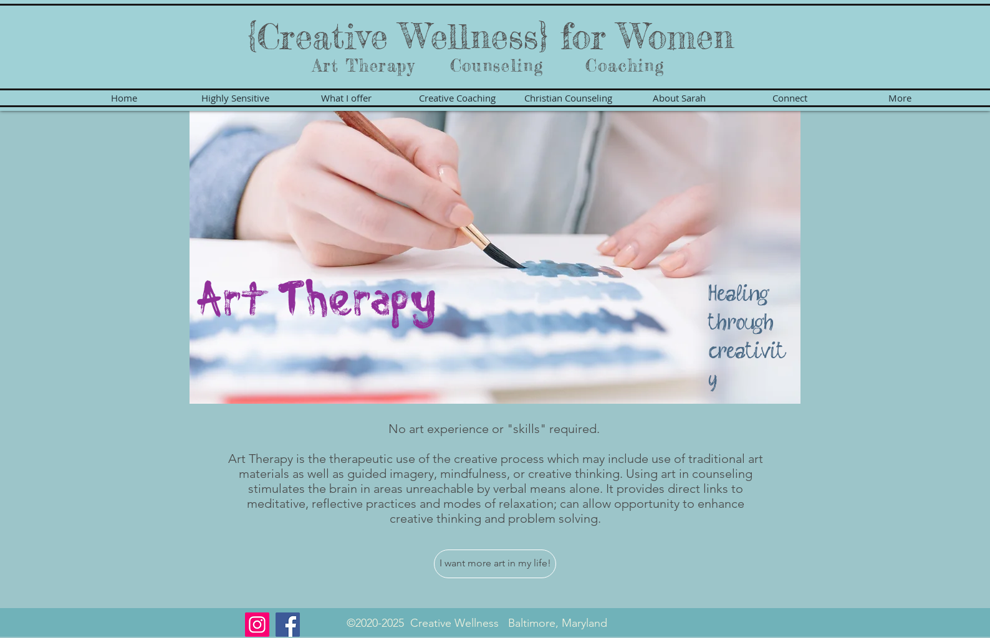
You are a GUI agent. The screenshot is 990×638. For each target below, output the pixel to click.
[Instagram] (257, 624)
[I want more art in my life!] (495, 564)
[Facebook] (288, 624)
